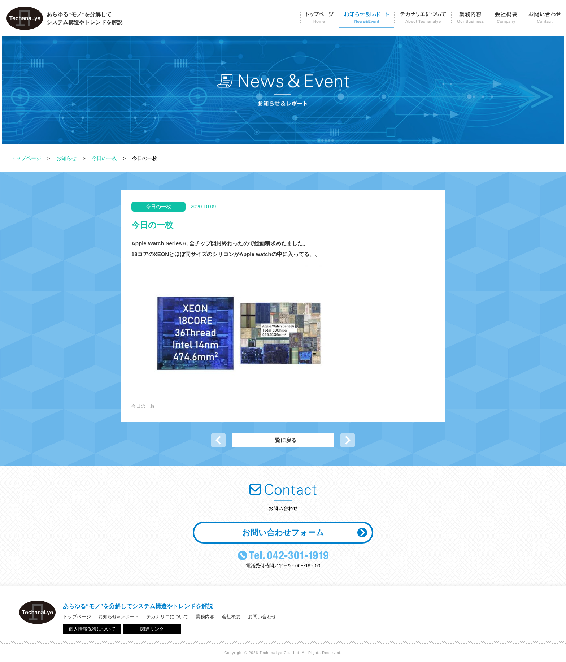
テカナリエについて (422, 20)
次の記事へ (347, 440)
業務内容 (470, 20)
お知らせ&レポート (118, 616)
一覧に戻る (283, 440)
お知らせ (66, 158)
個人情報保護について (92, 629)
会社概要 (506, 20)
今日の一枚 (104, 158)
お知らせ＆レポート (366, 20)
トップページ (319, 20)
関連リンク (152, 629)
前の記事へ (218, 440)
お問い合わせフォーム (283, 532)
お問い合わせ (544, 20)
